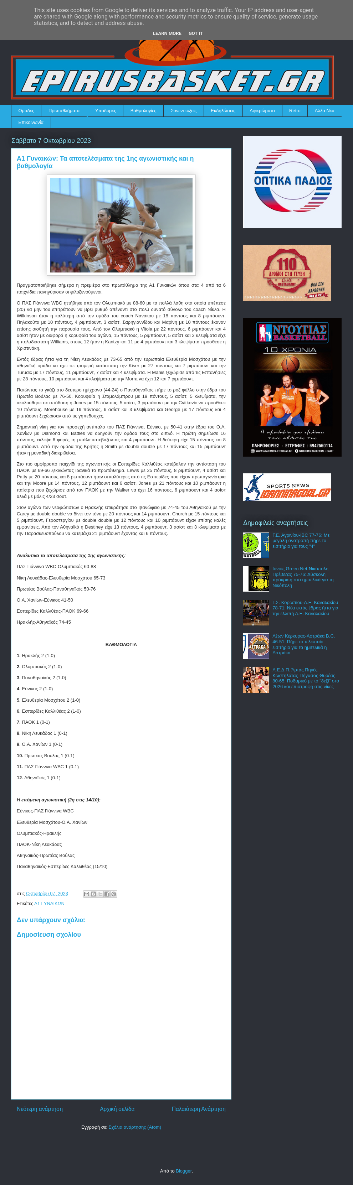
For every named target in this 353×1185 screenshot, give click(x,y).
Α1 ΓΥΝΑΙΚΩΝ (49, 903)
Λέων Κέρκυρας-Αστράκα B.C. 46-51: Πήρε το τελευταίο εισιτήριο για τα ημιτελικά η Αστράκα (303, 644)
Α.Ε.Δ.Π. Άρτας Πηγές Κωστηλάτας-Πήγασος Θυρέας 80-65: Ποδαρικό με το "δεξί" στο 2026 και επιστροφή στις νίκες (305, 678)
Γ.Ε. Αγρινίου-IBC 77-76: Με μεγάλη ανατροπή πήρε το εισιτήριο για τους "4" (300, 540)
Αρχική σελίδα (117, 1109)
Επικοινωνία (31, 122)
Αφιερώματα (262, 110)
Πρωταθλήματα (64, 110)
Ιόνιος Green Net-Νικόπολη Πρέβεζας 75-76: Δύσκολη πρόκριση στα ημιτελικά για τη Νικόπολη (303, 577)
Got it (196, 33)
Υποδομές (105, 110)
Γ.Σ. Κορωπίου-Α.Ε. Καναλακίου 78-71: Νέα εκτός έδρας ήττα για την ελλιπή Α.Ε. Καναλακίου (305, 608)
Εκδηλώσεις (223, 110)
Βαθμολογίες (144, 110)
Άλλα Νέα (324, 110)
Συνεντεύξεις (184, 110)
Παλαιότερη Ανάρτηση (199, 1109)
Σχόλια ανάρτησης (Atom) (135, 1127)
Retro (295, 110)
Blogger (183, 1171)
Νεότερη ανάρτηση (40, 1109)
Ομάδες (26, 110)
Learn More (167, 33)
